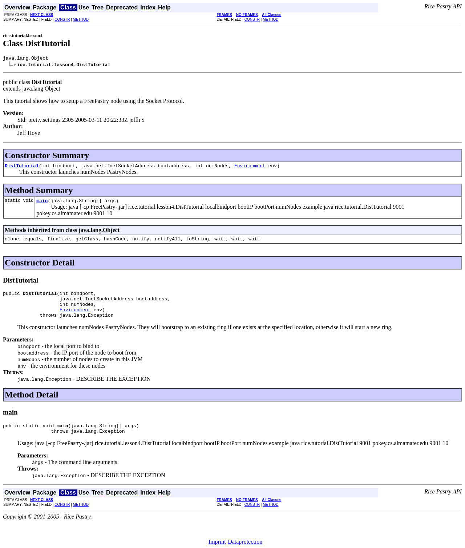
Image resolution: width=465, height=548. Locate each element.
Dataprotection (245, 542)
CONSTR (62, 19)
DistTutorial (22, 167)
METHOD (81, 19)
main (42, 203)
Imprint (217, 542)
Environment (250, 167)
